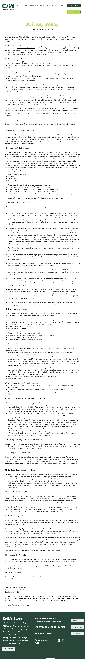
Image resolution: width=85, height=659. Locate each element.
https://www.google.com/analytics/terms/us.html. (25, 244)
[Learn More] (77, 620)
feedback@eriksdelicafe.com (24, 144)
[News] (77, 633)
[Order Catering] (74, 12)
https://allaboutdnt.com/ (16, 418)
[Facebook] (59, 640)
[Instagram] (63, 640)
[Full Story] (8, 649)
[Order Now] (74, 5)
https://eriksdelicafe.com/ (26, 48)
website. (49, 435)
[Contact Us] (77, 627)
